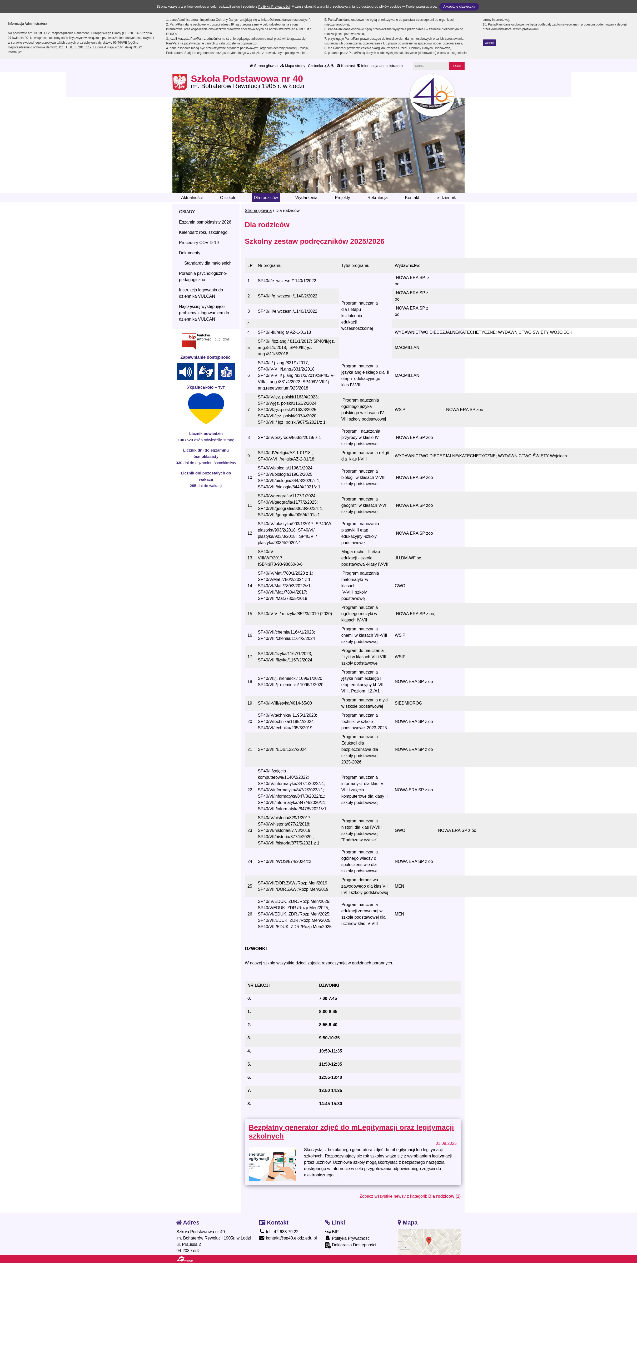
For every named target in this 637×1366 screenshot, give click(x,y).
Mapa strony (292, 66)
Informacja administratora (380, 66)
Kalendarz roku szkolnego (203, 232)
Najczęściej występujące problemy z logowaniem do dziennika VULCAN (204, 312)
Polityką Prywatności (274, 6)
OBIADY (187, 212)
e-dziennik (446, 197)
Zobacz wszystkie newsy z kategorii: (410, 1196)
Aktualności (192, 197)
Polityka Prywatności (348, 1238)
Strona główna (263, 66)
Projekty (342, 197)
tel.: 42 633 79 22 (278, 1232)
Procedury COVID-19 (199, 242)
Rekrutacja (377, 197)
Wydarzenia (306, 197)
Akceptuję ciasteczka (459, 6)
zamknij (489, 42)
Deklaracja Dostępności (350, 1245)
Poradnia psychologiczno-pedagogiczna (203, 276)
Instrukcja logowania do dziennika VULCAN (201, 293)
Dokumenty (189, 253)
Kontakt (412, 197)
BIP (332, 1232)
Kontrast (346, 66)
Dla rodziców (266, 197)
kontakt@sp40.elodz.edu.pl (288, 1238)
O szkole (228, 197)
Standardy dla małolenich (208, 263)
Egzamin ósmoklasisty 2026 (205, 222)
